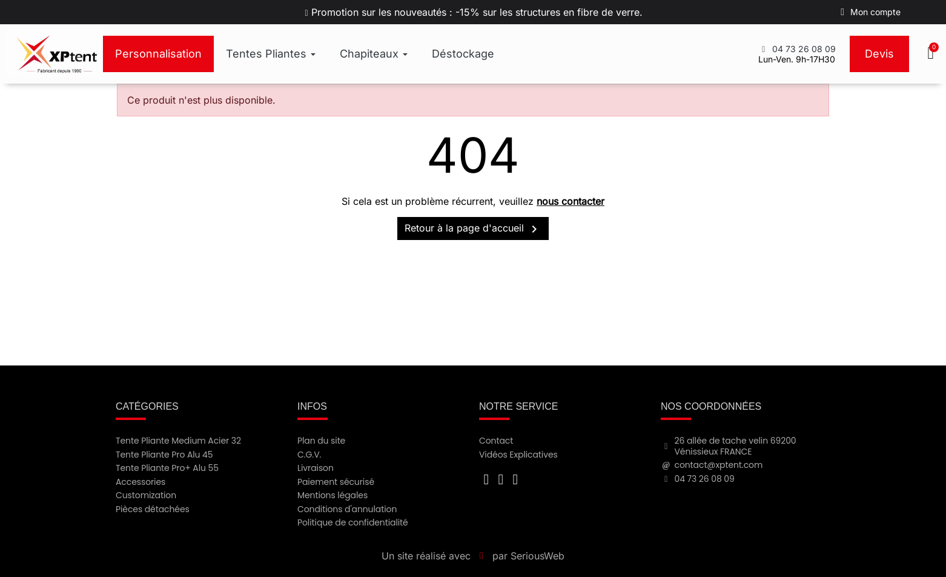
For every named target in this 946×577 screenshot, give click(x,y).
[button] (932, 54)
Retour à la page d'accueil (473, 229)
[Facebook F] (486, 479)
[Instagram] (515, 479)
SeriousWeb (537, 556)
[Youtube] (501, 479)
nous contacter (570, 201)
